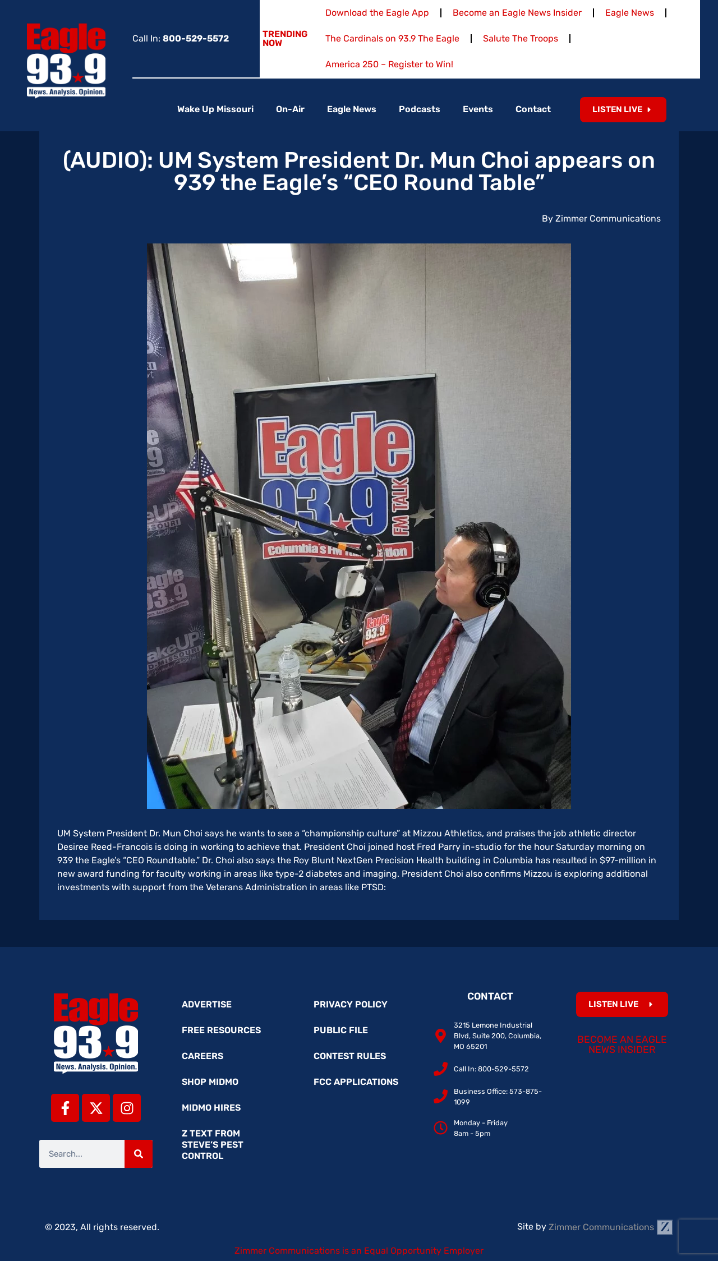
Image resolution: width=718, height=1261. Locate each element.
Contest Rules (350, 1056)
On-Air (290, 109)
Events (478, 109)
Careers (202, 1056)
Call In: (180, 38)
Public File (341, 1030)
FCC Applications (356, 1081)
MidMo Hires (211, 1107)
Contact (533, 109)
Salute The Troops (520, 38)
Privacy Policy (351, 1004)
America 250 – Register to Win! (389, 64)
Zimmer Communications (611, 1227)
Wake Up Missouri (215, 109)
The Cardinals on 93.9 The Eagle (392, 38)
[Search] (139, 1154)
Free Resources (221, 1030)
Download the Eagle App (377, 12)
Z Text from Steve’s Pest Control (212, 1144)
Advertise (207, 1004)
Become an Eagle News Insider (517, 12)
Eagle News (629, 12)
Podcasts (419, 109)
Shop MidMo (210, 1081)
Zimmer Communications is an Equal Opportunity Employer (359, 1250)
